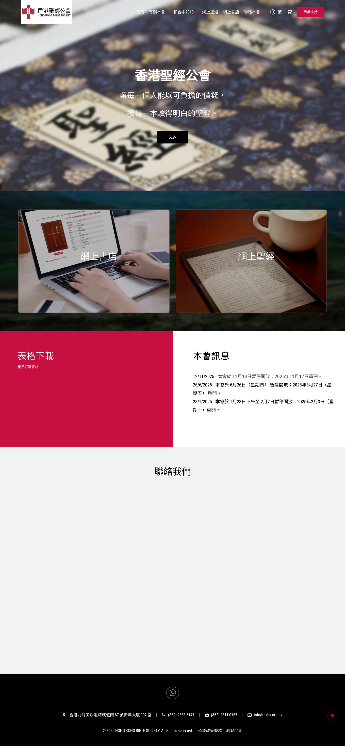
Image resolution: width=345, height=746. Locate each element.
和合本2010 (183, 11)
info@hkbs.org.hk (268, 714)
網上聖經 (210, 11)
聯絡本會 (252, 11)
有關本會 (157, 11)
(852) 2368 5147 (181, 714)
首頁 (140, 11)
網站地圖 (234, 730)
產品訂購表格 (28, 366)
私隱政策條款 (210, 730)
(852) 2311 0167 (224, 714)
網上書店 (231, 11)
